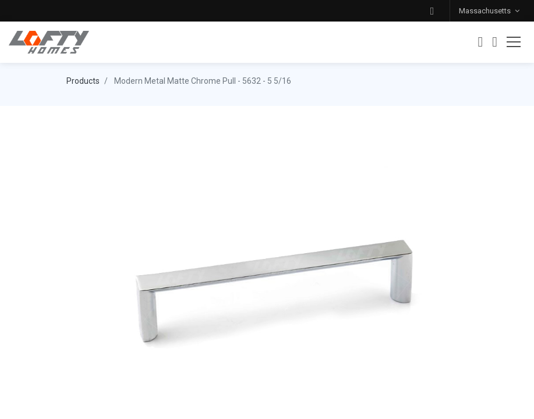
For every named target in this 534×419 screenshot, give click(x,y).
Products (83, 81)
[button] (432, 11)
